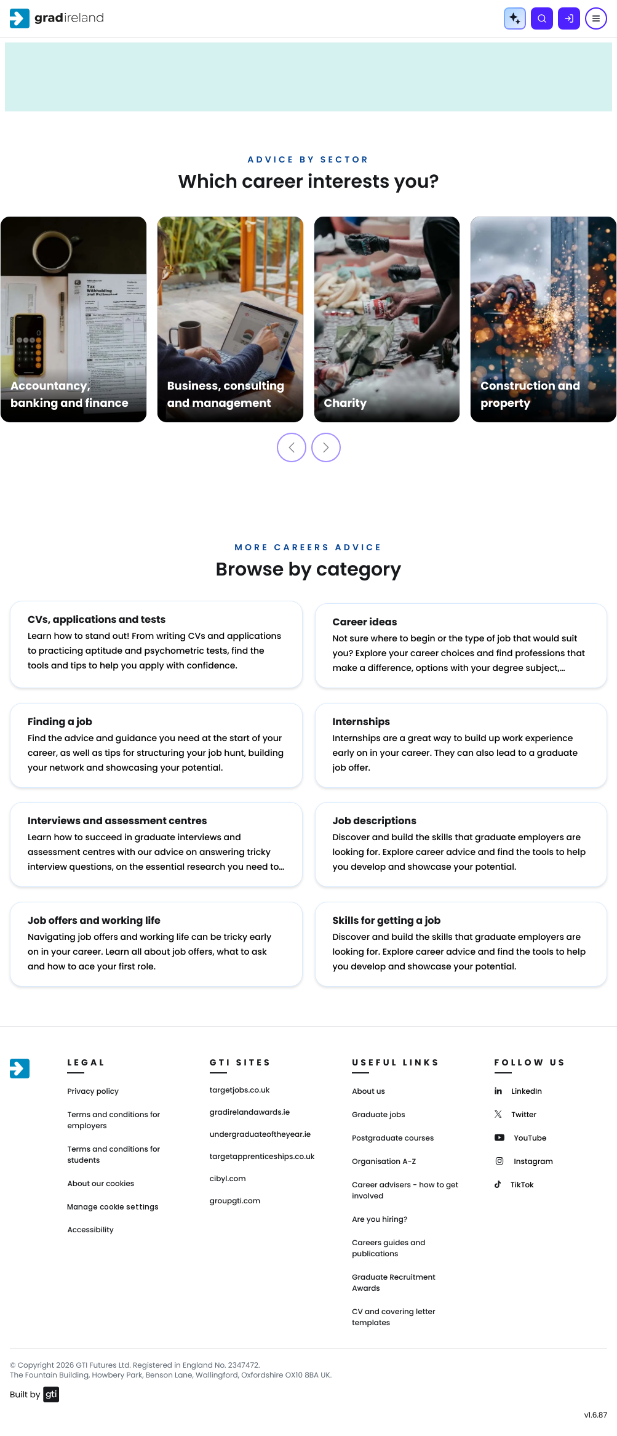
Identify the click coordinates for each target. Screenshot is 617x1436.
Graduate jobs (378, 1106)
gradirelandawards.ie (250, 1104)
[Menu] (596, 18)
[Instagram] (524, 1151)
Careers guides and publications (388, 1239)
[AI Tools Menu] (515, 18)
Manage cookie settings (113, 1198)
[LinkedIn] (518, 1081)
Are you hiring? (379, 1210)
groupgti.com (235, 1192)
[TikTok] (514, 1175)
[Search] (542, 18)
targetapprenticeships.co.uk (262, 1148)
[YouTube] (521, 1128)
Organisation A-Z (384, 1152)
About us (368, 1082)
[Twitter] (516, 1104)
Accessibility (90, 1221)
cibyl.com (228, 1170)
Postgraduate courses (393, 1129)
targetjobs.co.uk (240, 1081)
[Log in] (569, 18)
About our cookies (100, 1174)
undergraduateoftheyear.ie (260, 1126)
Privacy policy (93, 1082)
